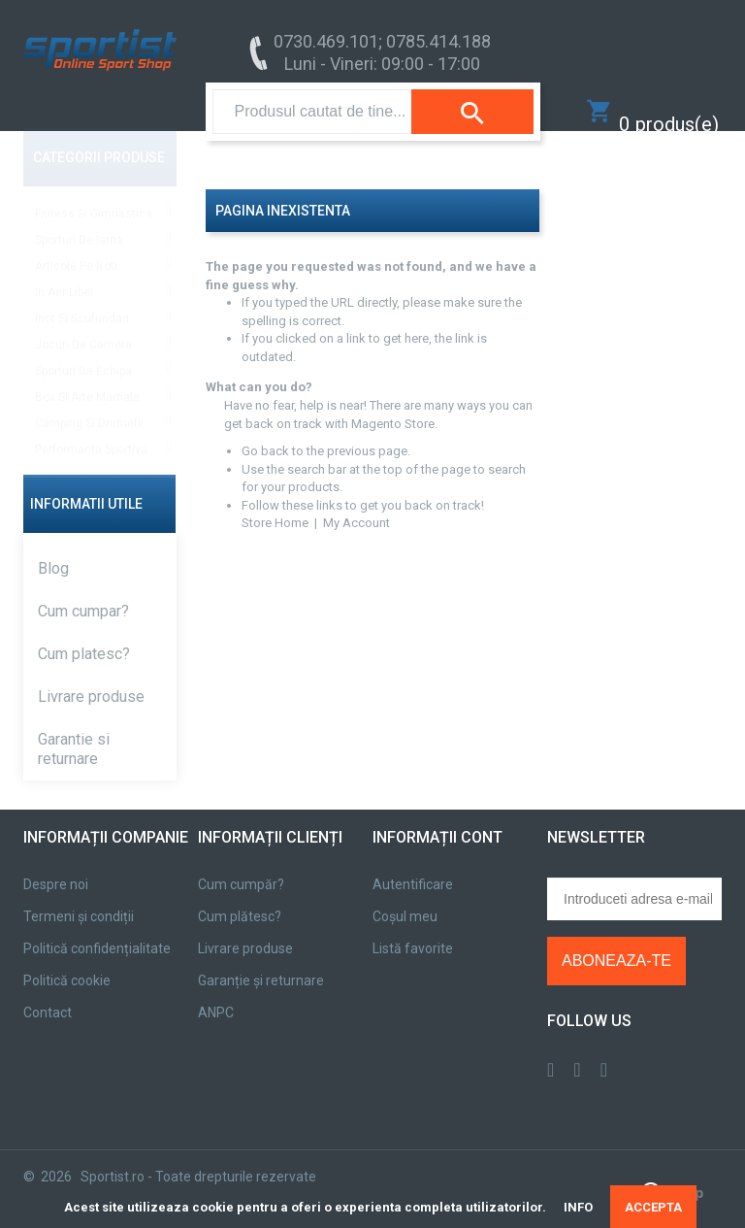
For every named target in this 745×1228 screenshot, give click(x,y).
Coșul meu (404, 897)
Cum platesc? (84, 634)
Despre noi (55, 865)
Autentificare (412, 865)
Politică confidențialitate (97, 929)
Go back (265, 431)
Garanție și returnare (261, 961)
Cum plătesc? (239, 897)
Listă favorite (412, 929)
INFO (578, 1207)
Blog (53, 549)
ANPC (216, 993)
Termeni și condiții (78, 897)
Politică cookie (67, 961)
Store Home (275, 503)
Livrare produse (91, 677)
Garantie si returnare (74, 729)
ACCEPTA (653, 1207)
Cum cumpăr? (241, 865)
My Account (356, 503)
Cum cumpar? (83, 591)
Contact (47, 993)
